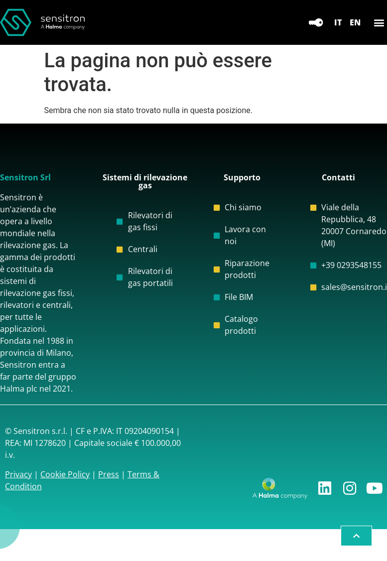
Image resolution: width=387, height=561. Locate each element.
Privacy (18, 474)
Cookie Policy (65, 474)
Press (108, 474)
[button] (379, 22)
